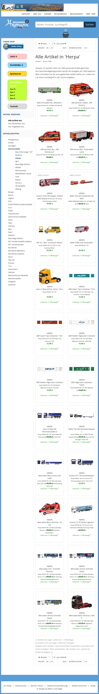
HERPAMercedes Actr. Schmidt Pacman (49, 571)
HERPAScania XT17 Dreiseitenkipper (81, 476)
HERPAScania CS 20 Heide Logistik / (81, 523)
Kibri (10, 232)
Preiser (11, 263)
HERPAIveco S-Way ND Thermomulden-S (49, 430)
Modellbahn (16, 82)
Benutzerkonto (76, 14)
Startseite (26, 14)
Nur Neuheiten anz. (16, 123)
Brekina (18, 155)
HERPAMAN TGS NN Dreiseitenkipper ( (82, 431)
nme (17, 176)
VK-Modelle (20, 186)
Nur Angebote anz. (16, 126)
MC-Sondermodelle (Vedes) (20, 241)
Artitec (11, 142)
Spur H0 (13, 86)
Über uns (37, 14)
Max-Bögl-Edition (22, 164)
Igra (17, 161)
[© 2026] (7, 683)
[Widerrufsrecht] (79, 683)
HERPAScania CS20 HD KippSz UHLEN (49, 196)
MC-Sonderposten (16, 244)
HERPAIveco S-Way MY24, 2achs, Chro (49, 288)
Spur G (12, 98)
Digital (11, 198)
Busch (11, 195)
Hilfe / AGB (90, 14)
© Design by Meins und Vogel (49, 687)
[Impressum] (20, 683)
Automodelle (14, 149)
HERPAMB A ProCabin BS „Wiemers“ (49, 103)
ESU (10, 201)
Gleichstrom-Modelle (17, 217)
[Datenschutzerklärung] (57, 683)
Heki (10, 223)
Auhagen (12, 146)
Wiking (18, 189)
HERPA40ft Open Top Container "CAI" (49, 336)
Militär (18, 167)
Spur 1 (12, 92)
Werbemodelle (14, 278)
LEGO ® (13, 56)
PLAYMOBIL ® (16, 65)
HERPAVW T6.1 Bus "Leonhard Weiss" (49, 243)
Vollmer (11, 272)
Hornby (11, 226)
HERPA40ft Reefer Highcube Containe (81, 336)
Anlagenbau (13, 139)
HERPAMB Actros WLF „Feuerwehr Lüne (81, 151)
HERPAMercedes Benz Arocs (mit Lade (49, 478)
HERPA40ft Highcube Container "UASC (81, 384)
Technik (14, 106)
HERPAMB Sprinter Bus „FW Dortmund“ (49, 151)
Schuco (18, 183)
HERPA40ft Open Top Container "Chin (81, 289)
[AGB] (92, 683)
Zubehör (12, 284)
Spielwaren (15, 73)
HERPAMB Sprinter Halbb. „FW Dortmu (82, 104)
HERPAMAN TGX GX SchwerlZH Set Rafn (81, 197)
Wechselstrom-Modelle (18, 275)
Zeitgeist (12, 281)
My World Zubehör (16, 254)
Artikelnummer (75, 47)
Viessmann (13, 269)
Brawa (11, 192)
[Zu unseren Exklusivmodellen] (32, 7)
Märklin (11, 235)
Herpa (18, 158)
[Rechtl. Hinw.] (37, 683)
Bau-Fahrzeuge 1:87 (23, 152)
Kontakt (47, 14)
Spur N (12, 89)
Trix (9, 266)
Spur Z (12, 95)
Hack (10, 220)
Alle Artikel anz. (15, 120)
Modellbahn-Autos (23, 173)
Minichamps (20, 170)
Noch (10, 257)
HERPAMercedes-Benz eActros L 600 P (81, 616)
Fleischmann (13, 213)
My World (12, 247)
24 (47, 47)
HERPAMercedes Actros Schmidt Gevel (82, 571)
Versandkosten (60, 14)
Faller (10, 210)
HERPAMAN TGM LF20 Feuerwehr (81, 241)
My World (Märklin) (16, 250)
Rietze (18, 179)
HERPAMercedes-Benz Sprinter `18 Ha (49, 523)
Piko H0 (11, 260)
